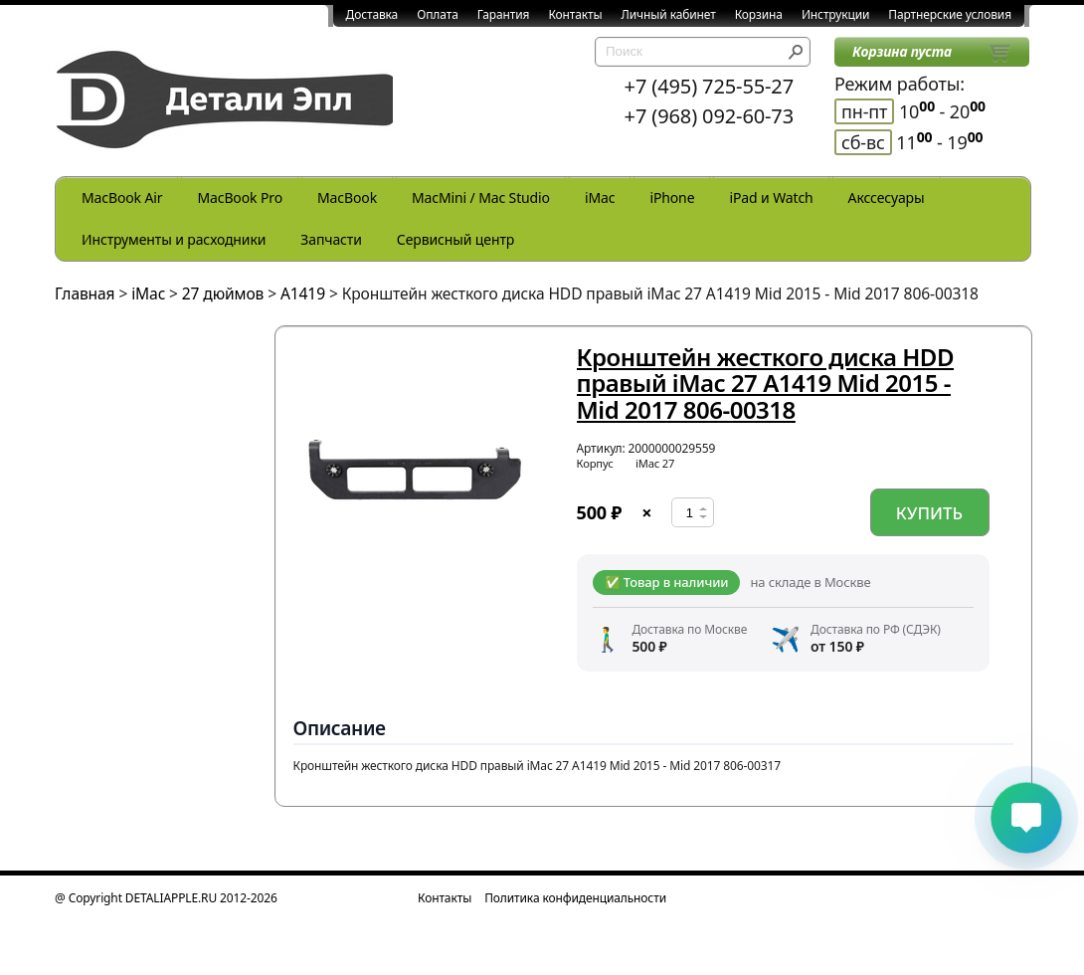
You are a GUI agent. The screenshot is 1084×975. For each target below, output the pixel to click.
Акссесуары (886, 197)
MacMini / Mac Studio (481, 197)
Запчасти (331, 239)
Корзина (759, 14)
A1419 (302, 293)
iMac (600, 197)
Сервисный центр (455, 239)
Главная (85, 293)
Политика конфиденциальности (575, 897)
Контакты (575, 14)
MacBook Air (122, 197)
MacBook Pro (239, 197)
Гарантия (503, 14)
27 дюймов (223, 293)
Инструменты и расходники (174, 239)
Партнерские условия (949, 14)
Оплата (437, 14)
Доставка (372, 14)
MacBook (347, 197)
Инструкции (835, 14)
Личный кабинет (669, 14)
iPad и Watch (771, 197)
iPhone (671, 197)
